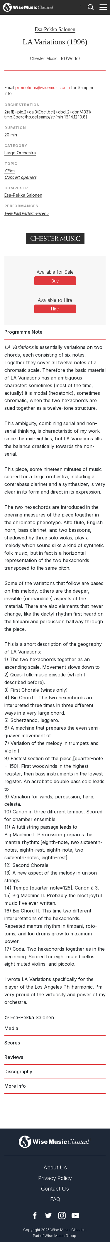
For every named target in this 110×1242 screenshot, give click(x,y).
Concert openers (20, 177)
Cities (9, 170)
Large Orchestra (20, 152)
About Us (55, 1167)
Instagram (62, 1215)
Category (15, 145)
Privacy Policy (55, 1178)
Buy (55, 281)
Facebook (35, 1215)
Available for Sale (55, 272)
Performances (21, 206)
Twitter (48, 1215)
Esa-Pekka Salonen (55, 29)
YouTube (75, 1215)
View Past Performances (24, 213)
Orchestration (22, 105)
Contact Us (55, 1189)
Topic (10, 163)
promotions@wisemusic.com (42, 87)
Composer (16, 188)
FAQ (55, 1199)
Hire (55, 309)
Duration (15, 128)
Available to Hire (55, 300)
